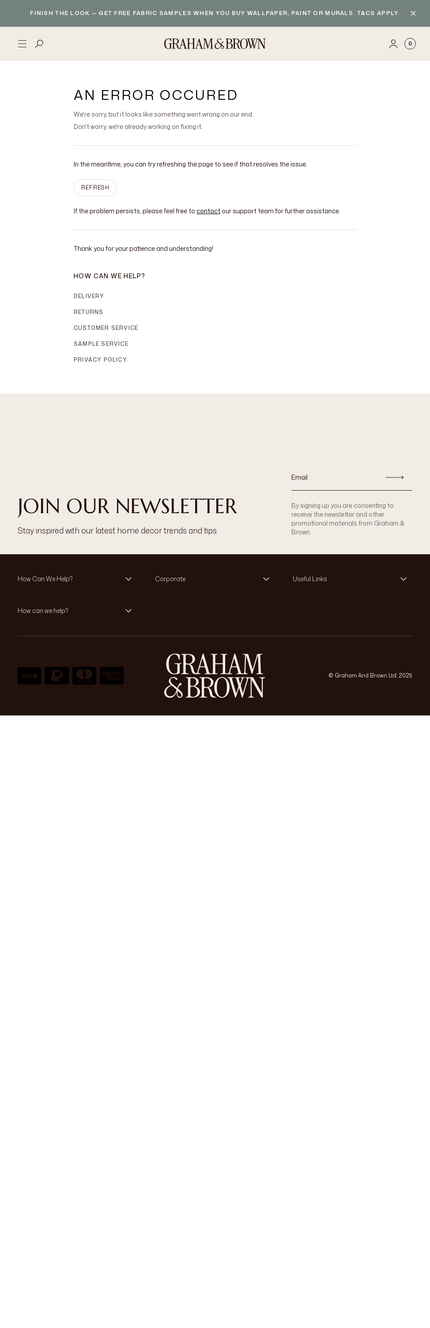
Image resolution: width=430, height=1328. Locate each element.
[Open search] (39, 43)
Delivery (89, 296)
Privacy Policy (100, 359)
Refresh (95, 187)
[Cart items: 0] (410, 43)
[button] (77, 579)
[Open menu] (22, 44)
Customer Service (106, 328)
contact (208, 211)
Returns (88, 312)
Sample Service (101, 344)
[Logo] (215, 43)
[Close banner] (413, 13)
